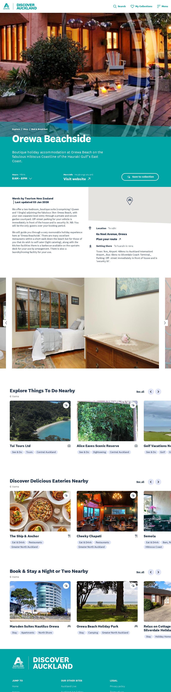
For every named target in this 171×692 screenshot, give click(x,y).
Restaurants (35, 542)
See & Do (17, 452)
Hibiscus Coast (154, 546)
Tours (29, 452)
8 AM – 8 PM (22, 178)
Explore (16, 129)
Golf (162, 452)
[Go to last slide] (6, 323)
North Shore (45, 632)
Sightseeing (99, 452)
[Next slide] (165, 323)
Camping (93, 632)
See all (140, 391)
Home (15, 686)
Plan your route (108, 239)
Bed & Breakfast (39, 129)
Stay (25, 129)
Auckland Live (68, 686)
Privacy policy (117, 686)
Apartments (27, 632)
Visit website (77, 179)
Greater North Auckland (25, 546)
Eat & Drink (18, 542)
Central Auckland (46, 452)
